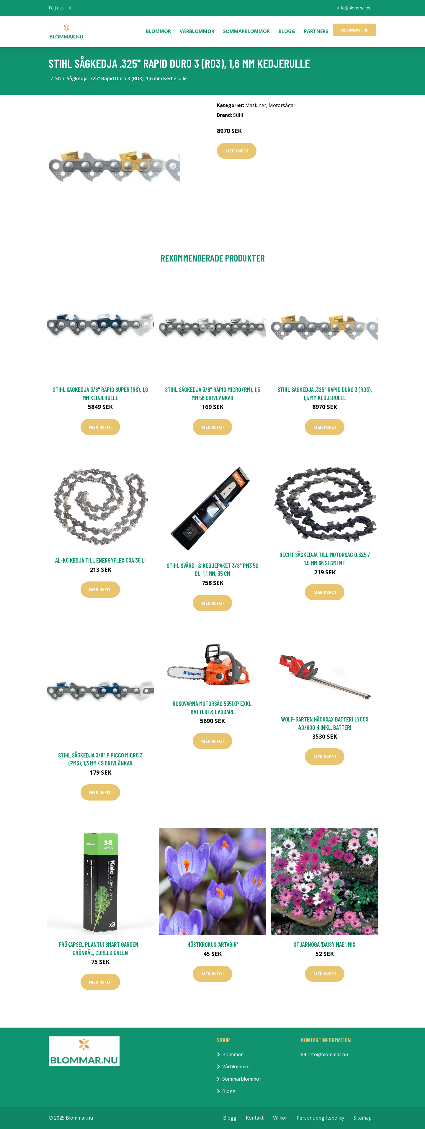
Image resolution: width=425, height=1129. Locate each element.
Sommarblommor (246, 31)
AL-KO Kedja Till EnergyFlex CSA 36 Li (100, 560)
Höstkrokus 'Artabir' (212, 944)
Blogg (287, 31)
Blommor (158, 31)
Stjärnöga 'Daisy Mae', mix (325, 944)
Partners (316, 31)
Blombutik (354, 30)
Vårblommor (197, 31)
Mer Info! (236, 151)
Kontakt (255, 1118)
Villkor (280, 1118)
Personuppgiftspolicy (320, 1118)
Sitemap (363, 1118)
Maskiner (255, 105)
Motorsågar (282, 105)
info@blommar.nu (354, 8)
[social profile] (70, 8)
